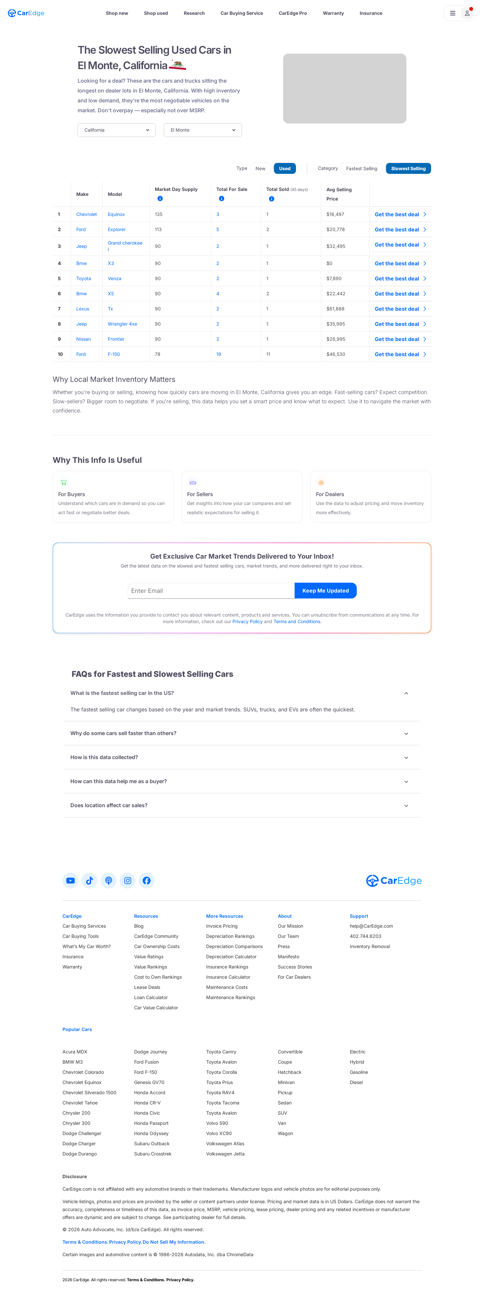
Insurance (371, 13)
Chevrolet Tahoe (80, 1102)
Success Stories (295, 966)
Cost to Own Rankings (158, 977)
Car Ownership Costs (157, 946)
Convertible (290, 1051)
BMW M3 (72, 1062)
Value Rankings (150, 966)
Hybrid (357, 1062)
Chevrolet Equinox (82, 1082)
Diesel (356, 1082)
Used (285, 168)
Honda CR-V (147, 1102)
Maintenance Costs (227, 987)
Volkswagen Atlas (225, 1143)
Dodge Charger (79, 1143)
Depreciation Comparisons (234, 946)
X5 (111, 293)
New (260, 168)
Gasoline (359, 1072)
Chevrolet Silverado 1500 (89, 1092)
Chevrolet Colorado (83, 1072)
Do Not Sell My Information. (174, 1242)
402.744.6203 (365, 936)
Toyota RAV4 (220, 1092)
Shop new (117, 13)
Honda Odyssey (151, 1133)
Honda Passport (151, 1123)
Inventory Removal (370, 946)
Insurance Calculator (228, 977)
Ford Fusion (146, 1062)
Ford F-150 (145, 1072)
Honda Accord (149, 1092)
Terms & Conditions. (85, 1242)
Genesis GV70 (149, 1082)
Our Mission (290, 926)
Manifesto (288, 956)
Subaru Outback (152, 1143)
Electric (358, 1051)
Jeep (81, 246)
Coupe (285, 1062)
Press (284, 946)
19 (218, 354)
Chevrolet (86, 214)
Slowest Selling (408, 168)
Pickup (285, 1092)
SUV (282, 1113)
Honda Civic (147, 1113)
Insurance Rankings (227, 966)
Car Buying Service (242, 13)
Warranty (333, 13)
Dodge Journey (150, 1051)
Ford (81, 229)
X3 (111, 263)
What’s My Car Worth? (86, 946)
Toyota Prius (219, 1082)
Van (282, 1123)
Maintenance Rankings (230, 997)
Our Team (288, 936)
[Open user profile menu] (460, 13)
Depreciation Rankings (230, 936)
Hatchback (290, 1072)
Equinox (116, 214)
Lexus (82, 308)
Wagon (285, 1133)
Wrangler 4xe (122, 324)
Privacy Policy (247, 621)
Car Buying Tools (80, 936)
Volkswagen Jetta (225, 1153)
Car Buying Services (84, 926)
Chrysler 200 (76, 1113)
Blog (139, 926)
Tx (110, 308)
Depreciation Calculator (231, 956)
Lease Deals (147, 987)
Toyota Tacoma (222, 1102)
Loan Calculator (151, 997)
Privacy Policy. (125, 1242)
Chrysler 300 (76, 1123)
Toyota (83, 278)
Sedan (285, 1102)
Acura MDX (74, 1051)
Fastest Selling (361, 168)
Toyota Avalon (221, 1062)
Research (194, 13)
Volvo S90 (217, 1123)
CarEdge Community (156, 936)
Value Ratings (148, 956)
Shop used (156, 13)
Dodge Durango (79, 1153)
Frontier (116, 339)
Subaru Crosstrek (153, 1153)
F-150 (114, 354)
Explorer (117, 229)
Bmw (81, 263)
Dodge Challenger (81, 1133)
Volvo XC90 (219, 1133)
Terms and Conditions (297, 621)
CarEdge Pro (293, 13)
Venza (114, 278)
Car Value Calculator (156, 1007)
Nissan (83, 339)
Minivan (286, 1082)
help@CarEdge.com (371, 926)
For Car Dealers (294, 977)
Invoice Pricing (222, 926)
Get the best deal (400, 214)
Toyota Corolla (221, 1072)
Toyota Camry (221, 1051)
